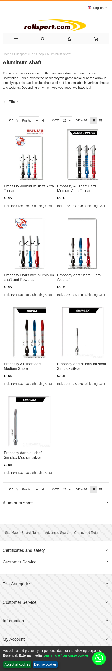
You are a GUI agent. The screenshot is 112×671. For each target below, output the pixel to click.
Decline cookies (45, 664)
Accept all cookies (17, 664)
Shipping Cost (42, 206)
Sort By (13, 120)
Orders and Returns (88, 532)
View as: (82, 120)
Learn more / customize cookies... (67, 655)
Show (55, 120)
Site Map (11, 532)
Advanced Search (57, 532)
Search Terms (31, 532)
